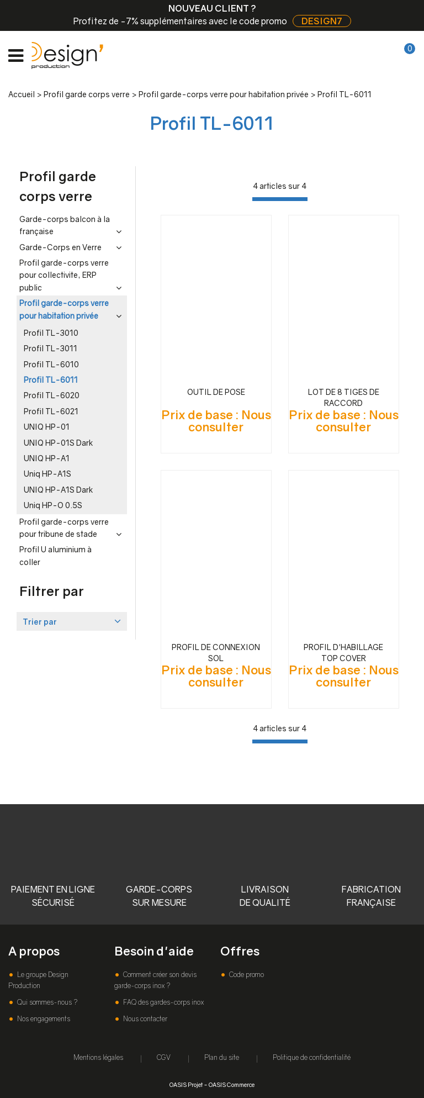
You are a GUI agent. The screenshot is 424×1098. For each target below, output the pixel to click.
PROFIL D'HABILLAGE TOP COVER (343, 652)
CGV (164, 1057)
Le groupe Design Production (38, 980)
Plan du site (221, 1057)
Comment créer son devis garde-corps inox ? (155, 980)
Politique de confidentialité (312, 1057)
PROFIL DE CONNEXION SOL (216, 652)
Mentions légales (98, 1057)
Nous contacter (144, 1019)
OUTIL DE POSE (216, 392)
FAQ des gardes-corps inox (162, 1002)
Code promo (245, 974)
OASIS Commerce (232, 1084)
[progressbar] (280, 199)
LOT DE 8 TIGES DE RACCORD (343, 397)
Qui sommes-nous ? (46, 1002)
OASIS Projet (186, 1084)
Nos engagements (42, 1019)
